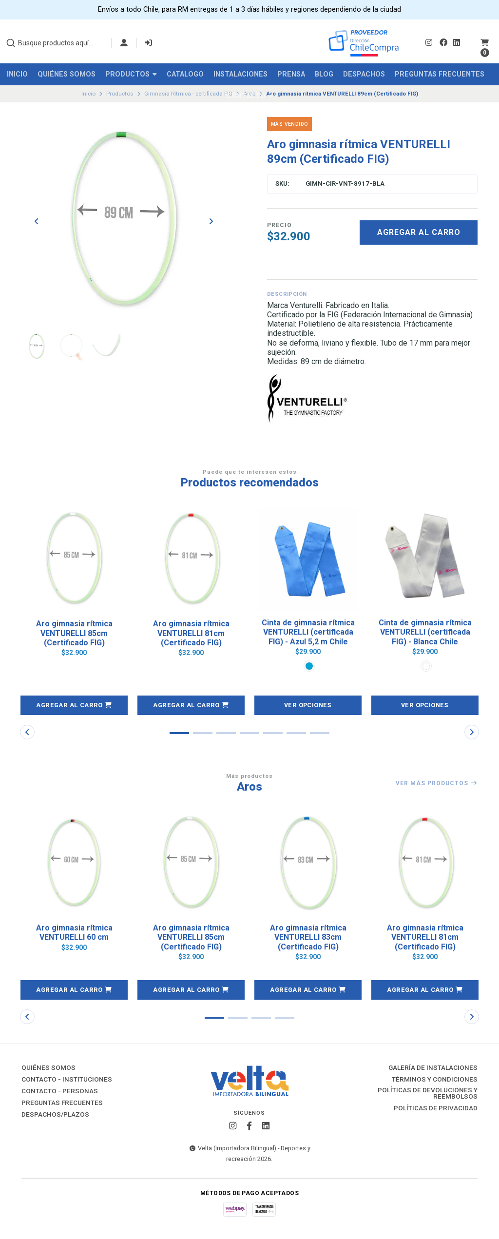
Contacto (250, 96)
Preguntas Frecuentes (439, 74)
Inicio (17, 74)
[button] (74, 706)
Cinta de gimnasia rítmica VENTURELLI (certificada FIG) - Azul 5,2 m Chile (308, 633)
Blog (324, 74)
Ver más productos (437, 785)
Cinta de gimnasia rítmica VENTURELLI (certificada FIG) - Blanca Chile (425, 633)
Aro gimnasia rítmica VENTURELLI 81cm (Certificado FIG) (191, 633)
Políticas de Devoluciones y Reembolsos (428, 1094)
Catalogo (185, 74)
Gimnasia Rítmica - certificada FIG (188, 93)
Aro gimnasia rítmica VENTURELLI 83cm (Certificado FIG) (308, 938)
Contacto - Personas (59, 1092)
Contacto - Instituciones (66, 1080)
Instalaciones (240, 74)
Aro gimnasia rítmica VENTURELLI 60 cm (74, 933)
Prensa (291, 74)
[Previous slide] (36, 221)
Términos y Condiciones (435, 1080)
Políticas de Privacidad (436, 1109)
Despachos (364, 74)
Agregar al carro (419, 232)
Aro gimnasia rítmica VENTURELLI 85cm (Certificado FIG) (74, 633)
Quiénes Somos (67, 74)
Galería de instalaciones (433, 1068)
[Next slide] (211, 221)
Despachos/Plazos (55, 1115)
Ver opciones (308, 706)
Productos (131, 74)
